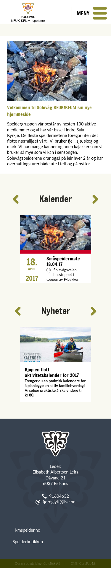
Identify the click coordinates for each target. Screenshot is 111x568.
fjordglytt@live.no (59, 501)
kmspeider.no (27, 530)
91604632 (59, 496)
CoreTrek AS (51, 563)
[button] (91, 13)
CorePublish (87, 563)
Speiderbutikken (28, 541)
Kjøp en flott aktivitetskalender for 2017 (52, 372)
